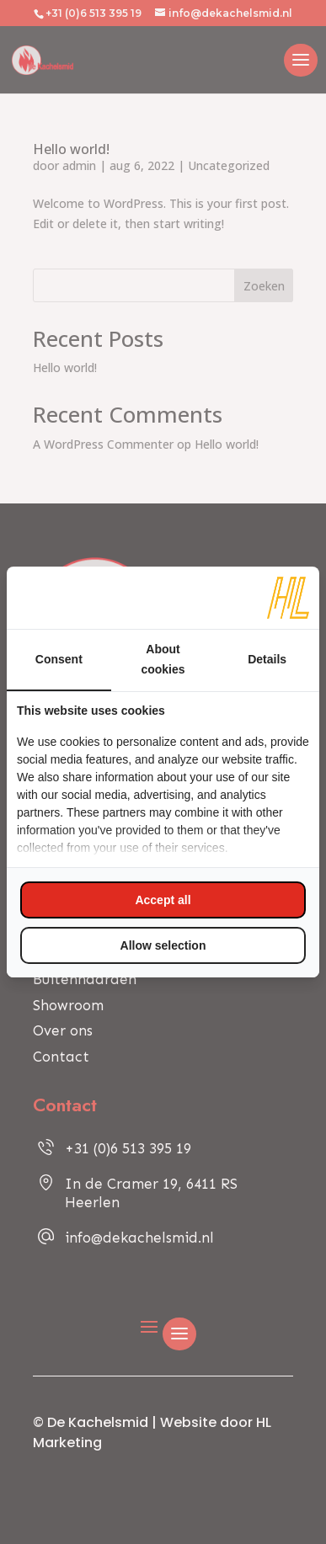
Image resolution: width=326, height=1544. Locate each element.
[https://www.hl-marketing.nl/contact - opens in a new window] (288, 598)
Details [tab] (267, 659)
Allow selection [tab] (163, 945)
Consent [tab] (59, 659)
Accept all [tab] (162, 900)
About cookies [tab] (162, 659)
